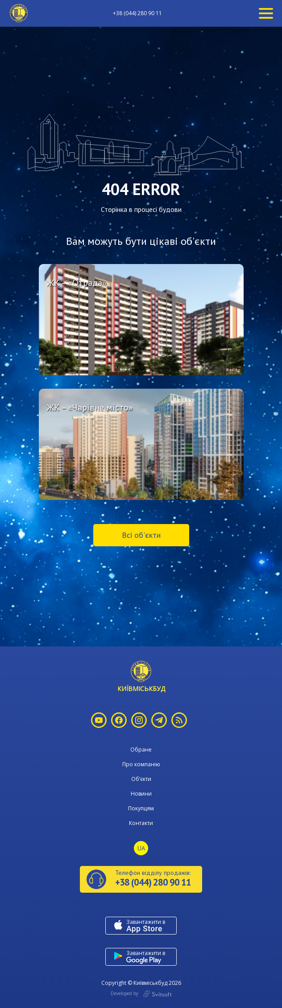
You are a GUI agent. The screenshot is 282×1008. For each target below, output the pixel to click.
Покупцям (141, 808)
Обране (141, 749)
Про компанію (141, 764)
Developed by (141, 993)
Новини (141, 793)
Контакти (141, 823)
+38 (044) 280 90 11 (137, 13)
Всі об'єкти (141, 535)
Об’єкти (141, 779)
